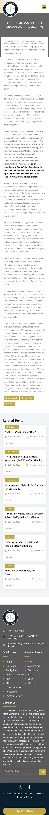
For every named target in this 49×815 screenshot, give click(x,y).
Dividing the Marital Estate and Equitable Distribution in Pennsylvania (21, 546)
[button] (44, 7)
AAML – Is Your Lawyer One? (20, 431)
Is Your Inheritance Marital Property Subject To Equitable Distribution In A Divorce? (24, 517)
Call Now (24, 811)
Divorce (9, 509)
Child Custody (12, 427)
